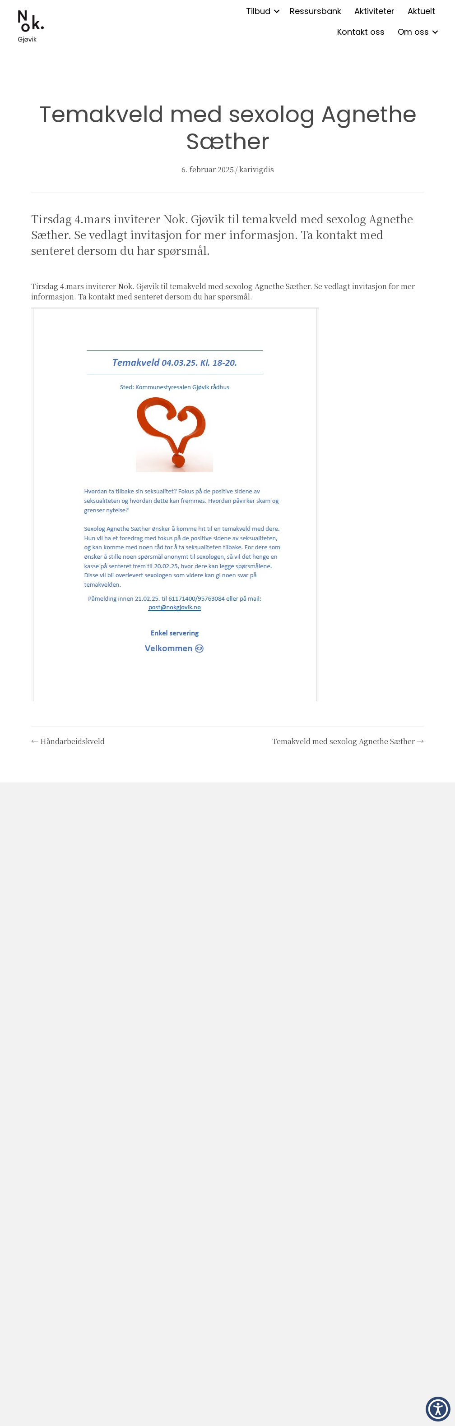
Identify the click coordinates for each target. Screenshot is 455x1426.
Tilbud (258, 11)
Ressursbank (315, 11)
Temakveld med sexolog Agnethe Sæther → (348, 741)
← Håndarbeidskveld (68, 741)
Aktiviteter (374, 11)
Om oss (413, 31)
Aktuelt (421, 11)
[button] (276, 11)
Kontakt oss (361, 31)
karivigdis (256, 169)
